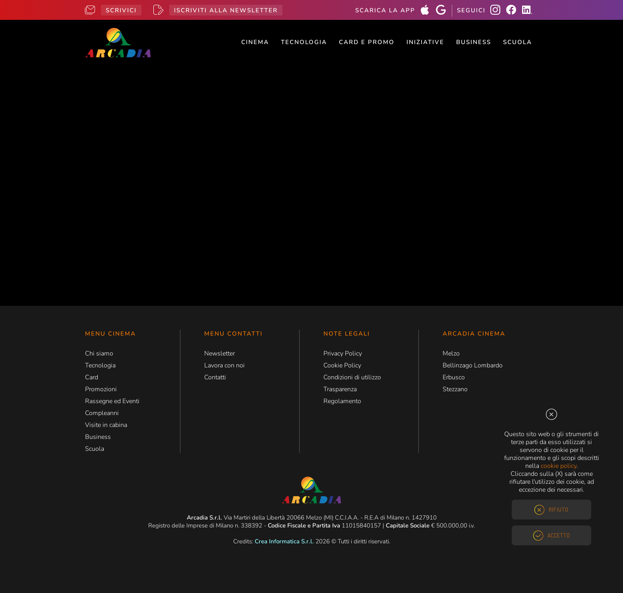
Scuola (517, 42)
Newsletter (219, 353)
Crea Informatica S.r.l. (284, 541)
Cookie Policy (342, 365)
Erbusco (454, 377)
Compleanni (102, 413)
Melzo (451, 353)
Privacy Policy (342, 353)
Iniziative (425, 42)
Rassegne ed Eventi (112, 401)
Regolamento (342, 401)
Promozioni (101, 389)
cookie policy (559, 466)
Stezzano (455, 389)
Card (91, 377)
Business (473, 42)
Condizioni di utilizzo (352, 377)
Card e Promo (367, 42)
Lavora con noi (224, 365)
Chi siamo (99, 353)
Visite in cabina (106, 425)
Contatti (215, 377)
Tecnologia (304, 42)
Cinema (255, 42)
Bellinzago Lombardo (473, 365)
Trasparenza (340, 389)
